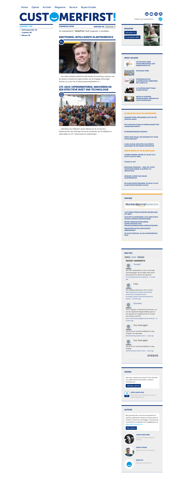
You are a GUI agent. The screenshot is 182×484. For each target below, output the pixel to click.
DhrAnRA (138, 303)
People (127, 257)
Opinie (35, 7)
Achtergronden (28, 30)
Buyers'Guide (88, 7)
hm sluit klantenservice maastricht (137, 277)
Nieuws (25, 35)
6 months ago (136, 299)
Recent (133, 257)
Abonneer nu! (130, 33)
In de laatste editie (132, 37)
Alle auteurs (131, 428)
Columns (25, 32)
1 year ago (150, 336)
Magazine (60, 7)
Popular (141, 257)
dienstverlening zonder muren (135, 336)
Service (73, 7)
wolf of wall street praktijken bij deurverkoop (140, 318)
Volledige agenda (133, 386)
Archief (47, 7)
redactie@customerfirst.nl (134, 424)
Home (24, 7)
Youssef (137, 264)
